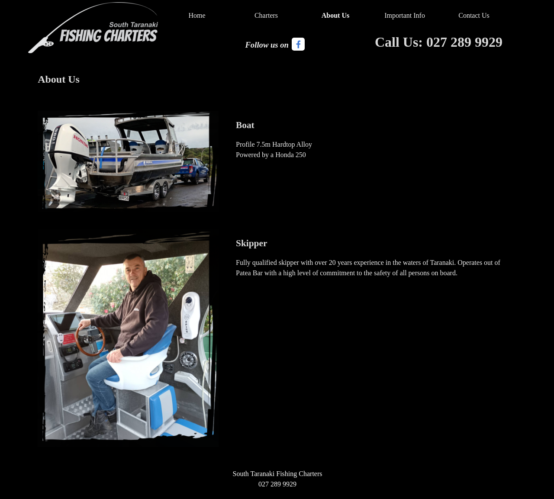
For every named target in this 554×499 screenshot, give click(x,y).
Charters (266, 15)
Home (196, 15)
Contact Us (474, 15)
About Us (335, 15)
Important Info (404, 15)
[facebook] (298, 44)
